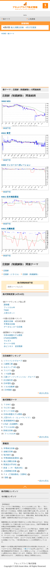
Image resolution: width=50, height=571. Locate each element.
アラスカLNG (9, 427)
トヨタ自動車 (9, 387)
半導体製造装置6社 (11, 458)
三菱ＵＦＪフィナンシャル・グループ (19, 377)
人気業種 (30, 19)
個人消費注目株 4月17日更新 (23, 27)
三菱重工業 (8, 364)
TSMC (6, 310)
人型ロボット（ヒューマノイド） (17, 417)
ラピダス (7, 341)
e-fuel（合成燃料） (11, 424)
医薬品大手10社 (10, 464)
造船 (6, 477)
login (45, 7)
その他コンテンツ (8, 496)
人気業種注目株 (10, 471)
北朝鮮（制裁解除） (30, 274)
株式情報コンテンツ (9, 491)
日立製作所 (8, 380)
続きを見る (44, 393)
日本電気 (7, 383)
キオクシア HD (9, 367)
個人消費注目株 (10, 461)
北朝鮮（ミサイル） (11, 274)
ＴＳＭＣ (7, 404)
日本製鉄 (8, 390)
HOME (3, 34)
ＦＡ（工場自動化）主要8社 (15, 474)
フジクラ (7, 370)
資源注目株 (8, 321)
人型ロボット (9, 313)
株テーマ (5, 19)
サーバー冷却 (9, 343)
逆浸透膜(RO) (9, 421)
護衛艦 (6, 305)
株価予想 (7, 128)
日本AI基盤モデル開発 (13, 335)
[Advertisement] (25, 61)
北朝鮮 (6, 270)
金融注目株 (8, 451)
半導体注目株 (9, 324)
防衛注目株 (8, 430)
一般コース (27, 549)
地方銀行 (7, 455)
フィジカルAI (9, 307)
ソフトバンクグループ (12, 361)
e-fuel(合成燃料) (10, 338)
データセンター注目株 (13, 327)
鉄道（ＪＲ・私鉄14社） (13, 468)
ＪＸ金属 (7, 374)
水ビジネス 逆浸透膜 (13, 346)
